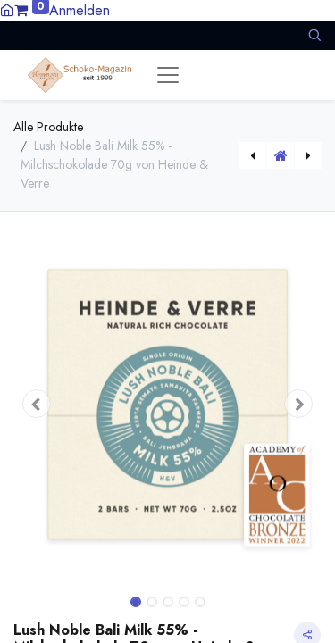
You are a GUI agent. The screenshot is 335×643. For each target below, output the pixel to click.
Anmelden (79, 10)
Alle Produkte (48, 127)
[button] (314, 35)
